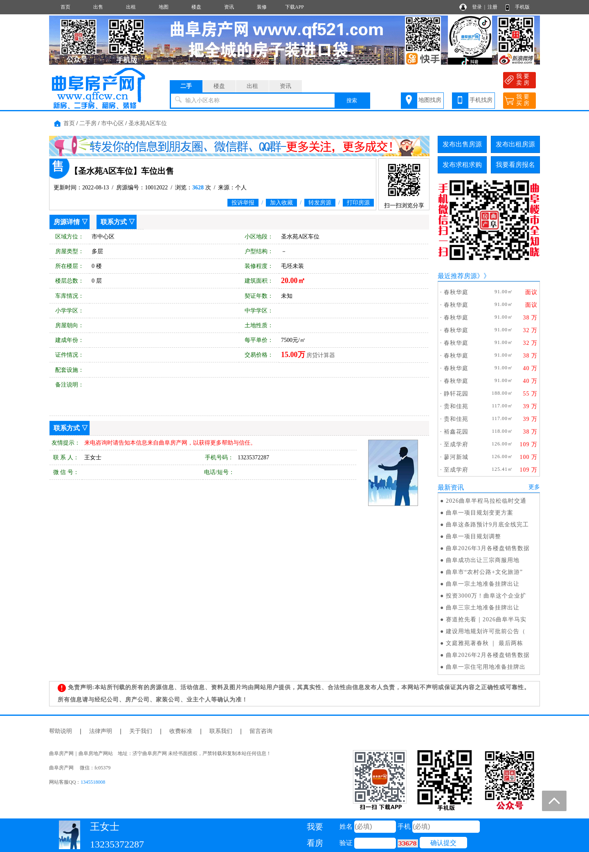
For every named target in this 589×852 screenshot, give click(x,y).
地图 (164, 7)
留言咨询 (261, 731)
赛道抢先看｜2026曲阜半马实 (486, 619)
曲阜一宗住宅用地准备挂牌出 (486, 667)
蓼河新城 (456, 457)
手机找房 (481, 100)
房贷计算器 (320, 355)
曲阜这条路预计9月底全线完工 (487, 525)
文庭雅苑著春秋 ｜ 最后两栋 (484, 643)
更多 (534, 487)
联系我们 (220, 731)
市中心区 (112, 123)
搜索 (351, 100)
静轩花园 (456, 394)
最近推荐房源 (457, 275)
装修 (262, 7)
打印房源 (358, 203)
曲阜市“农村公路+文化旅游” (484, 572)
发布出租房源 (515, 144)
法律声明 (100, 731)
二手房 (88, 123)
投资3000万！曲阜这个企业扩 (486, 596)
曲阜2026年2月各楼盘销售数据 (488, 655)
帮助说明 (60, 731)
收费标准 (180, 731)
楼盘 (196, 7)
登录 (477, 7)
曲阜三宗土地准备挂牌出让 (482, 608)
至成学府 (456, 444)
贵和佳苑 (456, 406)
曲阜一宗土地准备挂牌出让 (482, 584)
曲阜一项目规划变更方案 (479, 513)
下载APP (294, 7)
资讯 (229, 7)
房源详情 (67, 221)
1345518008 (93, 782)
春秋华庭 (456, 292)
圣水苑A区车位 (147, 123)
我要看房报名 (515, 164)
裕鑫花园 (456, 432)
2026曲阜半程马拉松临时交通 (486, 501)
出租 (131, 7)
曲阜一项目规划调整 (473, 536)
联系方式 (114, 221)
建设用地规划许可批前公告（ (486, 631)
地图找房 (429, 100)
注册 (492, 7)
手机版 (522, 7)
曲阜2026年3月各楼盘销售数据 (488, 548)
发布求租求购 (462, 164)
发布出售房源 (462, 144)
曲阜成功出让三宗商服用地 (482, 560)
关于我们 (140, 731)
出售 (98, 7)
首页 (65, 7)
